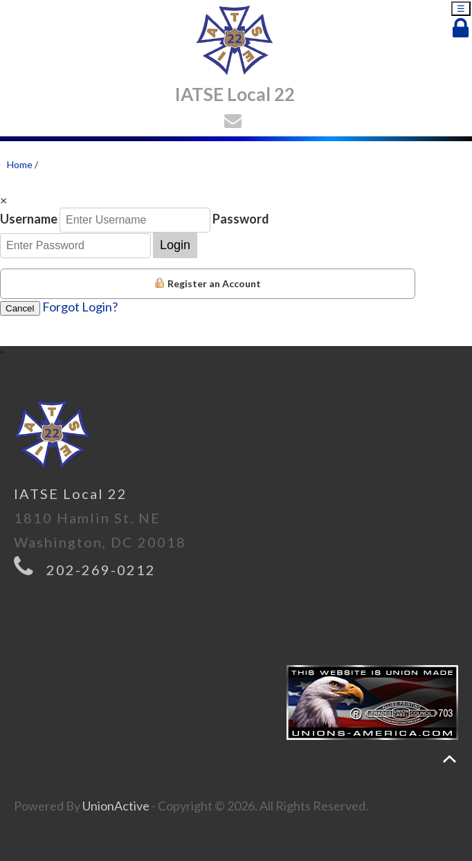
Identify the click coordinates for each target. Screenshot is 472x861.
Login (175, 245)
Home (20, 164)
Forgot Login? (80, 306)
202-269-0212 (101, 569)
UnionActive (115, 805)
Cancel (20, 308)
